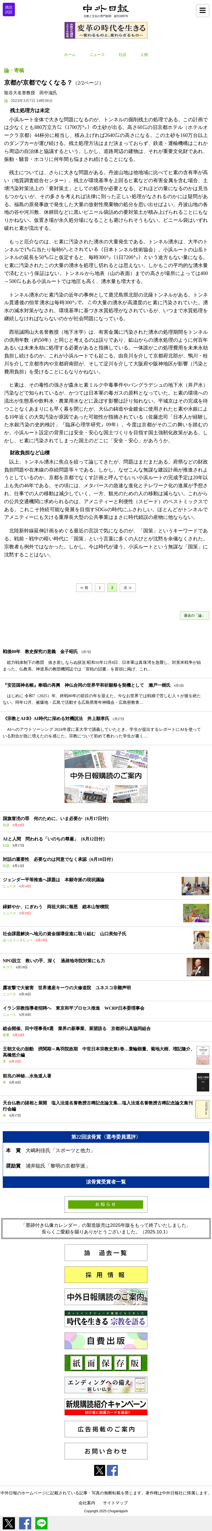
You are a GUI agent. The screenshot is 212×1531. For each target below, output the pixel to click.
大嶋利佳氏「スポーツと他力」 (60, 1150)
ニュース (97, 55)
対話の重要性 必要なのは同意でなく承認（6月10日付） (59, 859)
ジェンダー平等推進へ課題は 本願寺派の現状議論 (53, 879)
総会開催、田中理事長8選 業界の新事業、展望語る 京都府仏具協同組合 (77, 1028)
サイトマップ (115, 1502)
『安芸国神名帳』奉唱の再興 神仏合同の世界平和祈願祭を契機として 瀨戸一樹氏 (87, 685)
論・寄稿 (14, 70)
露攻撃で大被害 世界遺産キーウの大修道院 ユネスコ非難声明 (67, 987)
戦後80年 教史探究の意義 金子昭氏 (40, 651)
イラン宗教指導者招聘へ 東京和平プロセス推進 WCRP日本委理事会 (73, 1008)
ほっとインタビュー (18, 940)
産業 (6, 1035)
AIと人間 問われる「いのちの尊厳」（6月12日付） (55, 839)
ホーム (70, 55)
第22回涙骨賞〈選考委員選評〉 (106, 1137)
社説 (122, 55)
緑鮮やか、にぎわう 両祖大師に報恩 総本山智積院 (56, 906)
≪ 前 (84, 588)
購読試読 (8, 9)
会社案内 (87, 1502)
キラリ (8, 967)
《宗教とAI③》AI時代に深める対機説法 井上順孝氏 (56, 718)
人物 (144, 55)
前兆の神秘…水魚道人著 (27, 1076)
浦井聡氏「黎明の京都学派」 (58, 1166)
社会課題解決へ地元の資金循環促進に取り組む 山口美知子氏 (64, 933)
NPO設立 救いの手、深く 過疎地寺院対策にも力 (54, 960)
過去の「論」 (194, 615)
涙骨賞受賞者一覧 (106, 1182)
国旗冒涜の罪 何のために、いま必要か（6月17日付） (57, 818)
